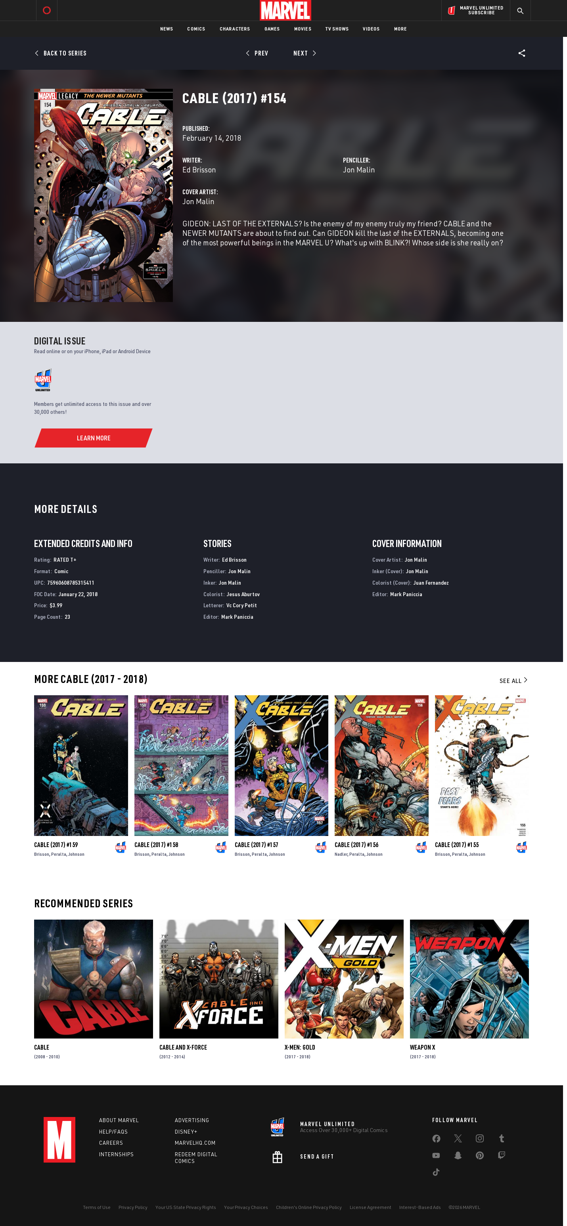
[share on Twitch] (502, 1157)
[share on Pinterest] (480, 1157)
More (400, 29)
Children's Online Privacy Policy (309, 1207)
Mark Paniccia (237, 616)
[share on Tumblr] (502, 1140)
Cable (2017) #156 (356, 845)
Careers (111, 1143)
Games (272, 29)
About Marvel (119, 1120)
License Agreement (370, 1207)
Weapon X (422, 1047)
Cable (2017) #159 (56, 845)
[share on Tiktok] (436, 1174)
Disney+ (186, 1131)
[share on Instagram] (480, 1140)
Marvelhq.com (195, 1143)
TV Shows (337, 29)
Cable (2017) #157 (256, 845)
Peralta (58, 854)
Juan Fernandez (431, 582)
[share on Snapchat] (458, 1157)
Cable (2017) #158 (156, 845)
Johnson (76, 854)
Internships (116, 1154)
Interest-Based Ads (420, 1207)
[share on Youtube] (436, 1157)
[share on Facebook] (436, 1140)
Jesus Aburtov (243, 594)
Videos (371, 29)
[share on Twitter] (458, 1140)
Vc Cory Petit (241, 605)
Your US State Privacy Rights (185, 1207)
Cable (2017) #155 (457, 845)
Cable (41, 1047)
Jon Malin (359, 169)
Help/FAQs (113, 1131)
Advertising (192, 1120)
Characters (235, 29)
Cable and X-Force (183, 1047)
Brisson (41, 854)
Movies (302, 29)
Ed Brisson (199, 169)
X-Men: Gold (300, 1047)
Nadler (341, 854)
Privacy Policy (133, 1207)
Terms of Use (97, 1207)
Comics (196, 29)
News (166, 29)
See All (514, 681)
